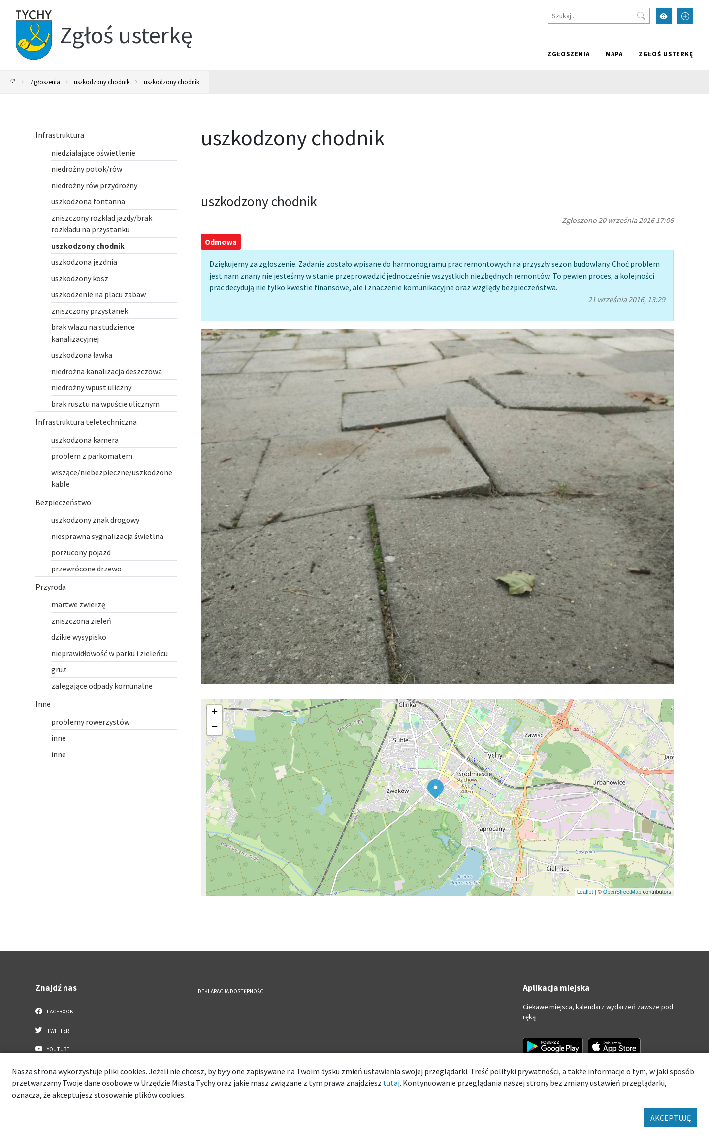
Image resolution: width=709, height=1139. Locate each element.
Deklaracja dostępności (231, 991)
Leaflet (585, 892)
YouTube (52, 1048)
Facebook (54, 1011)
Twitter (52, 1030)
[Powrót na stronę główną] (12, 82)
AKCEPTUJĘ (670, 1118)
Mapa (614, 54)
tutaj (391, 1083)
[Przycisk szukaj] (641, 16)
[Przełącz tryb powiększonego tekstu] (685, 16)
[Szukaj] (599, 16)
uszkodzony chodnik (101, 82)
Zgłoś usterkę (666, 54)
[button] (435, 789)
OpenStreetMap (622, 892)
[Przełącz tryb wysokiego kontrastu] (664, 16)
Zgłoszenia (569, 54)
